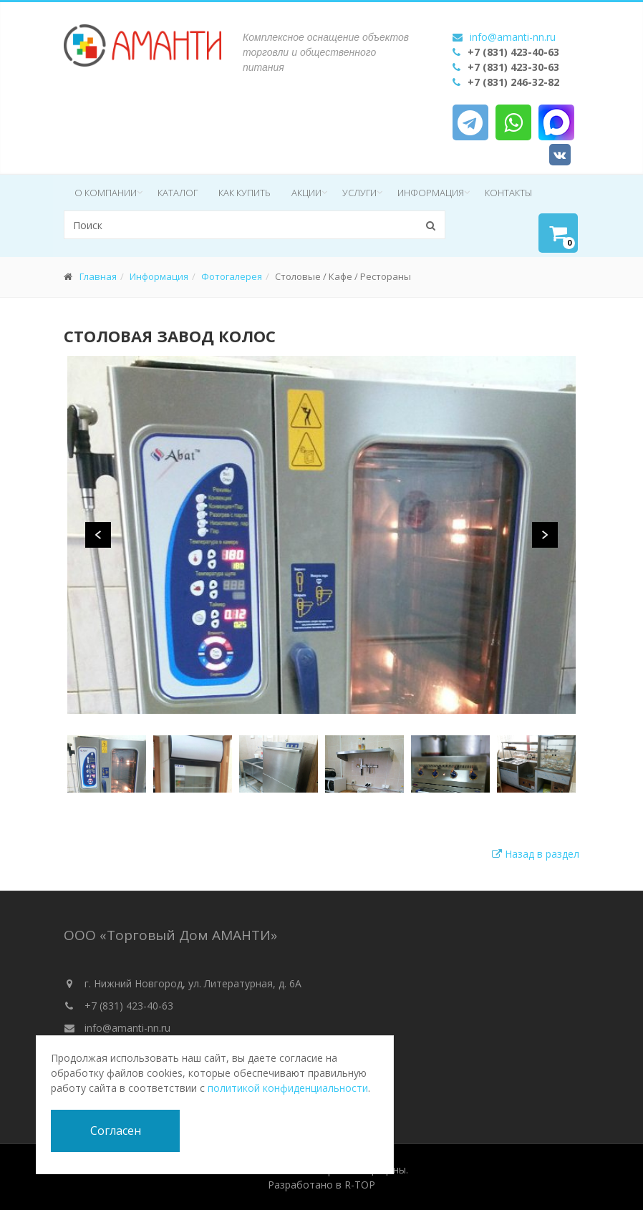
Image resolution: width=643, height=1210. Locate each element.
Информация (430, 192)
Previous (98, 535)
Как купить (244, 192)
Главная (98, 276)
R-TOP (359, 1184)
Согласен (115, 1130)
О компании (105, 192)
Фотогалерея (231, 276)
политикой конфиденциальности (288, 1088)
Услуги (359, 192)
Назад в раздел (535, 854)
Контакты (508, 192)
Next (545, 535)
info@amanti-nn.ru (513, 37)
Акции (306, 192)
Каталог (178, 192)
